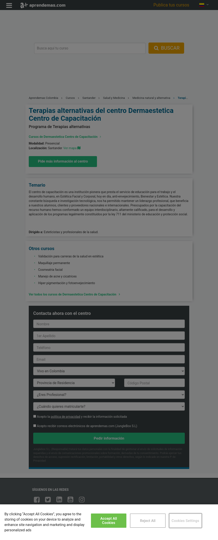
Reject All (148, 521)
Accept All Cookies (108, 520)
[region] (109, 522)
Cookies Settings (185, 521)
